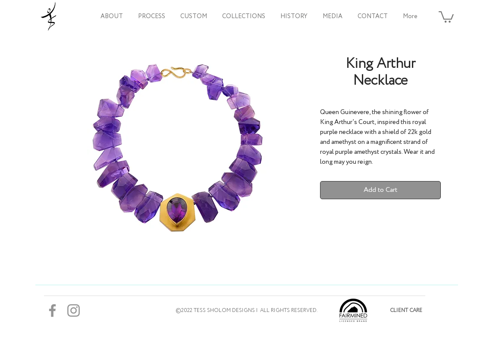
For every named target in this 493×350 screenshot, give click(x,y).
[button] (244, 16)
